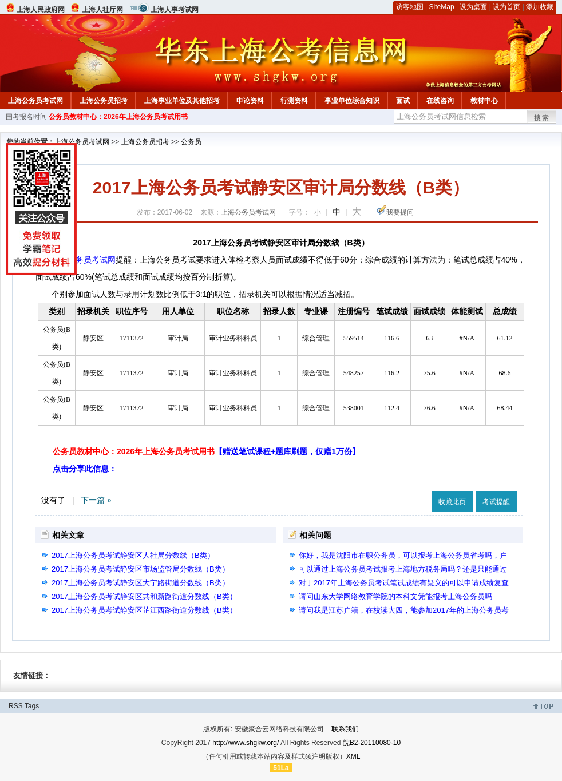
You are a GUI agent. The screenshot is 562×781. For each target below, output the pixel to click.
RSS (16, 706)
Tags (32, 706)
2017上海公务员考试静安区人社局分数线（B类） (133, 555)
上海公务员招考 (104, 101)
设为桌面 (473, 7)
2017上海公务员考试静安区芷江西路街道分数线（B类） (144, 610)
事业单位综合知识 (351, 101)
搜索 (542, 118)
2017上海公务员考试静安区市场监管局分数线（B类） (140, 569)
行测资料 (294, 101)
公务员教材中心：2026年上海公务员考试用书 (118, 117)
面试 (403, 101)
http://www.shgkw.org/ (245, 743)
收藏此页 (452, 502)
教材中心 (484, 101)
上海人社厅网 (102, 10)
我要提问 (400, 212)
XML (353, 756)
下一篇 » (96, 500)
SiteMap (441, 7)
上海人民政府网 (41, 10)
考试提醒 (496, 502)
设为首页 (506, 7)
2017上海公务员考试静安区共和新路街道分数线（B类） (144, 596)
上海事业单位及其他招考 (182, 101)
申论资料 (250, 101)
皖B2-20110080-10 (372, 743)
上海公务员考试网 (35, 101)
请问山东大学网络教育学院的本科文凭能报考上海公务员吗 (395, 596)
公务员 (191, 142)
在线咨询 (440, 101)
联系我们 (345, 729)
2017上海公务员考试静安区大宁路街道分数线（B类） (140, 582)
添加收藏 (539, 7)
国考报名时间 (26, 117)
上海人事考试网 (175, 10)
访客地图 (410, 7)
